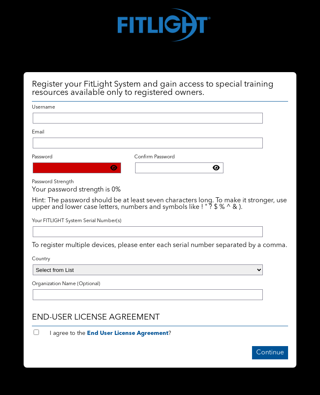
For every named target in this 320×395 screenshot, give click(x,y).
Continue (270, 352)
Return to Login (25, 391)
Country (41, 259)
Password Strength (53, 181)
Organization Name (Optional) (66, 283)
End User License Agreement (127, 333)
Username (43, 107)
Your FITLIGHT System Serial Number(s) (76, 220)
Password (42, 157)
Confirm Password (154, 157)
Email (38, 132)
